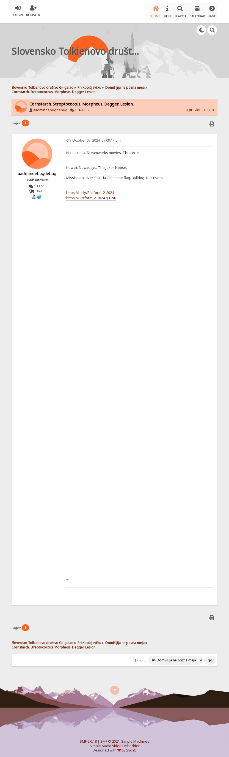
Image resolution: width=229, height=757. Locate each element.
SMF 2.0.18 (88, 739)
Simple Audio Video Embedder (115, 743)
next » (209, 107)
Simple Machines (135, 739)
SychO (131, 747)
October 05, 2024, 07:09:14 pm (93, 138)
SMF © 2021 (110, 739)
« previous (194, 107)
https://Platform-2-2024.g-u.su (91, 195)
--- (67, 590)
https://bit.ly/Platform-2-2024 (90, 190)
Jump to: (141, 658)
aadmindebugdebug (50, 107)
